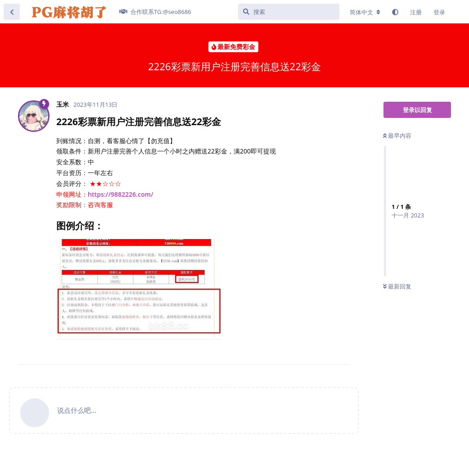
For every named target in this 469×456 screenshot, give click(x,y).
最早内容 (397, 135)
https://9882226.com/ (120, 194)
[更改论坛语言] (365, 12)
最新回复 (397, 286)
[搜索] (288, 12)
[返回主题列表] (12, 12)
